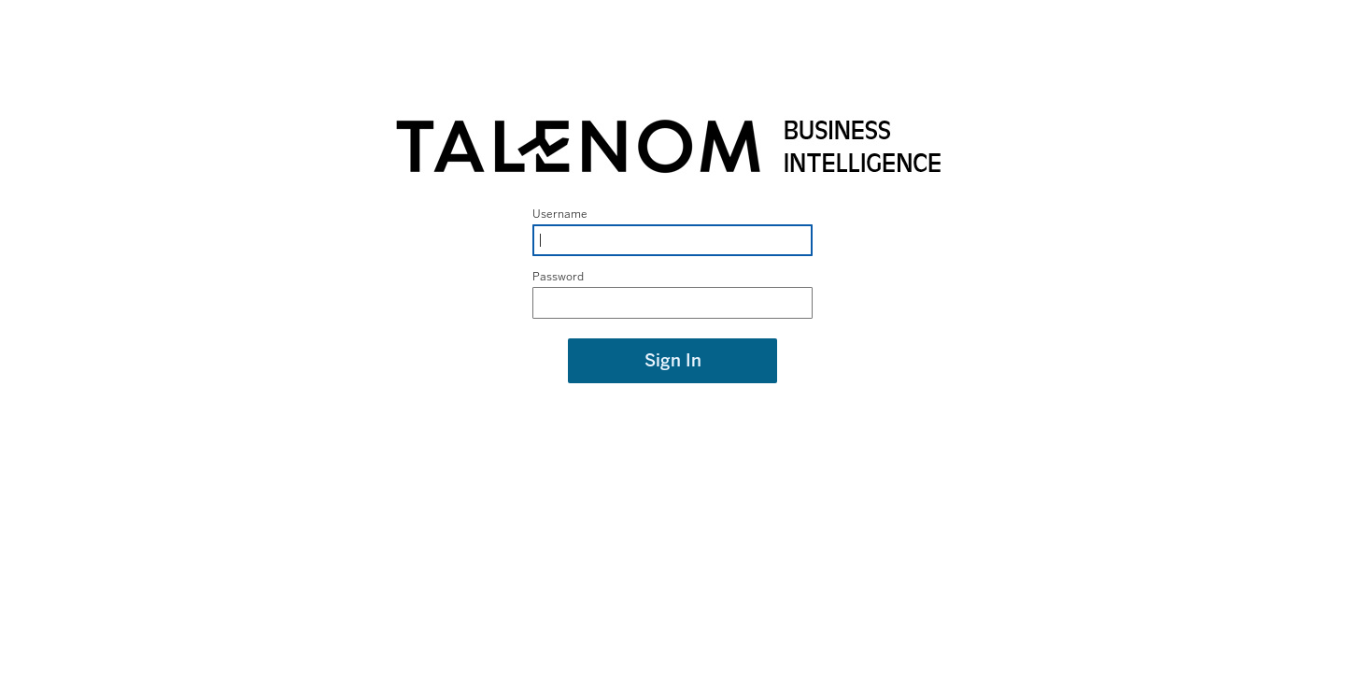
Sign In (672, 361)
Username (560, 214)
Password (558, 276)
